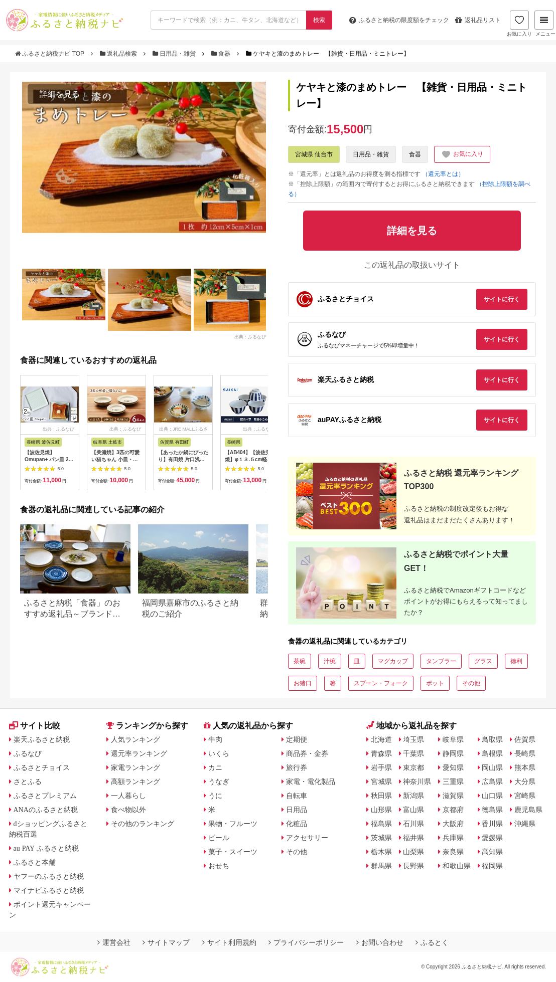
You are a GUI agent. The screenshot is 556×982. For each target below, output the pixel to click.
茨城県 (381, 837)
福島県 (381, 823)
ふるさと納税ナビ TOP (50, 53)
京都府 (453, 809)
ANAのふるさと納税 (46, 809)
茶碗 (300, 661)
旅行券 (296, 767)
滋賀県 (453, 795)
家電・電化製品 (310, 781)
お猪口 (303, 683)
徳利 (516, 661)
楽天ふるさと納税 (42, 739)
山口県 (492, 795)
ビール (218, 837)
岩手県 (381, 767)
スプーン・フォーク (381, 683)
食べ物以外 (128, 809)
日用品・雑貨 (175, 53)
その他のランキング (142, 823)
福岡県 (492, 865)
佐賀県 (524, 739)
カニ (215, 767)
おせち (218, 865)
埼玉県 (413, 739)
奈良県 (453, 851)
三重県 (453, 781)
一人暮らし (128, 795)
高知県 (492, 851)
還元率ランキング (139, 753)
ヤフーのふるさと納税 (49, 876)
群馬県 (381, 865)
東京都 (413, 767)
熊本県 (524, 767)
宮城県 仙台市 (314, 154)
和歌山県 (457, 865)
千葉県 (413, 753)
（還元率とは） (443, 173)
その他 (471, 683)
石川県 (413, 823)
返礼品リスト (478, 20)
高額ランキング (135, 781)
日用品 (296, 809)
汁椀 (330, 661)
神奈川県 (417, 781)
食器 (221, 53)
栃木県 (381, 851)
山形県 (381, 809)
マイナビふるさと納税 (49, 890)
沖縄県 (524, 823)
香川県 (492, 823)
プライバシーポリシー (306, 942)
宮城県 (381, 781)
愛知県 (453, 767)
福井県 (413, 837)
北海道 (381, 739)
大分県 (524, 781)
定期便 (296, 739)
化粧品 (296, 823)
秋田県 (381, 795)
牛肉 (215, 739)
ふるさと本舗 (35, 862)
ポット (435, 683)
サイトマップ (166, 942)
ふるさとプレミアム (45, 795)
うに (215, 795)
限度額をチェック (399, 20)
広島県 (492, 781)
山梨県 (413, 851)
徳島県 (492, 809)
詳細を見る (60, 94)
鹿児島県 (528, 809)
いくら (218, 753)
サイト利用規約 (229, 942)
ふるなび (28, 753)
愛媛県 (492, 837)
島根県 (492, 753)
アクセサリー (307, 837)
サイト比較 (34, 725)
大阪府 (453, 823)
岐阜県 (453, 739)
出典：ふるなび (250, 336)
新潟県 (413, 795)
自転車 (296, 795)
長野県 (413, 865)
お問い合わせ (379, 942)
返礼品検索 (119, 53)
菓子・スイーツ (232, 851)
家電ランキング (135, 767)
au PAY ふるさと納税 (46, 848)
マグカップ (393, 661)
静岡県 (453, 753)
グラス (483, 661)
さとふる (28, 781)
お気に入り (519, 24)
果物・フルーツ (232, 823)
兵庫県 (453, 837)
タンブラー (441, 661)
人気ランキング (135, 739)
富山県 (413, 809)
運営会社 (113, 942)
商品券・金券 (307, 753)
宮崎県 (524, 795)
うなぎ (218, 781)
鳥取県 (492, 739)
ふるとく (432, 942)
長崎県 (524, 753)
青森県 (381, 753)
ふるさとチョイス (42, 767)
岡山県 (492, 767)
